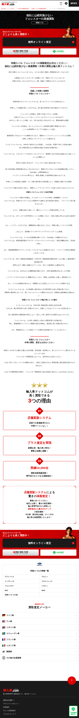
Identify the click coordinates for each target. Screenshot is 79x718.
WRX (43, 590)
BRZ (6, 590)
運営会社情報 (7, 700)
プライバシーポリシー (11, 704)
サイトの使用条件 (9, 710)
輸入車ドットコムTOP (8, 8)
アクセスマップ (8, 714)
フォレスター (9, 586)
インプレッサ (9, 581)
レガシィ (45, 586)
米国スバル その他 (11, 595)
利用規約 (6, 707)
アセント (45, 577)
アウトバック (9, 577)
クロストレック (47, 581)
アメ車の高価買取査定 (23, 8)
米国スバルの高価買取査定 (39, 8)
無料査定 (73, 3)
